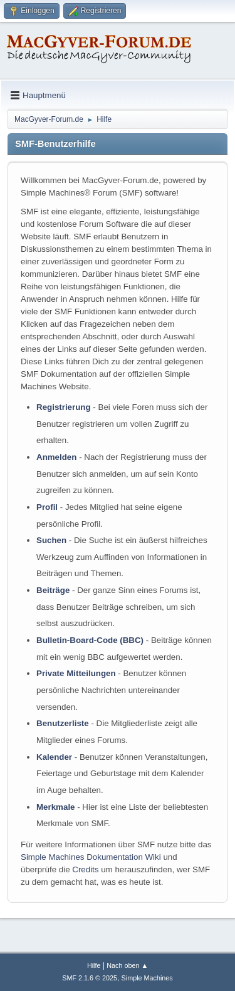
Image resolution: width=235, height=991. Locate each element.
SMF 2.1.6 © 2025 (89, 978)
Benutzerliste (62, 723)
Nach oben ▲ (127, 965)
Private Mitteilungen (76, 673)
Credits (85, 869)
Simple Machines (147, 978)
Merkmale (55, 807)
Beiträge (53, 590)
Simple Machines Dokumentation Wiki (91, 857)
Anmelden (56, 457)
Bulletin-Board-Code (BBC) (90, 640)
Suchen (51, 540)
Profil (47, 507)
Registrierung (63, 407)
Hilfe (94, 965)
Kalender (54, 757)
